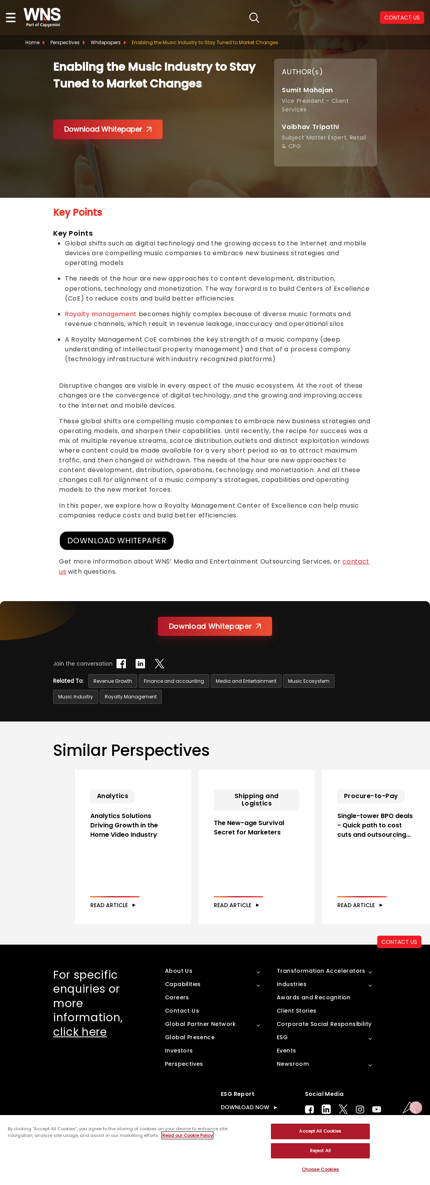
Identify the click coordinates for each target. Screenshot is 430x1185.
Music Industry (75, 697)
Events (286, 1067)
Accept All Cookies (320, 1131)
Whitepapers (106, 42)
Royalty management (101, 314)
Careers (177, 1014)
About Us (178, 987)
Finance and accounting (174, 681)
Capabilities (183, 1000)
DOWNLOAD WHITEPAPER (117, 540)
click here (80, 1048)
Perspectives (65, 42)
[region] (215, 1150)
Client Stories (297, 1027)
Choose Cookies (320, 1169)
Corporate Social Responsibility (324, 1040)
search (230, 18)
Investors (179, 1067)
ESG (282, 1053)
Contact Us (182, 1027)
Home (32, 42)
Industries (291, 1000)
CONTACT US (402, 17)
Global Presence (190, 1053)
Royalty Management (131, 697)
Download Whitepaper (108, 129)
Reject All (320, 1150)
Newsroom (293, 1080)
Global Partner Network (200, 1040)
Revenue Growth (112, 681)
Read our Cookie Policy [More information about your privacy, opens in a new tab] (187, 1135)
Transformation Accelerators (321, 987)
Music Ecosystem (309, 681)
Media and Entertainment (246, 681)
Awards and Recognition (314, 1014)
